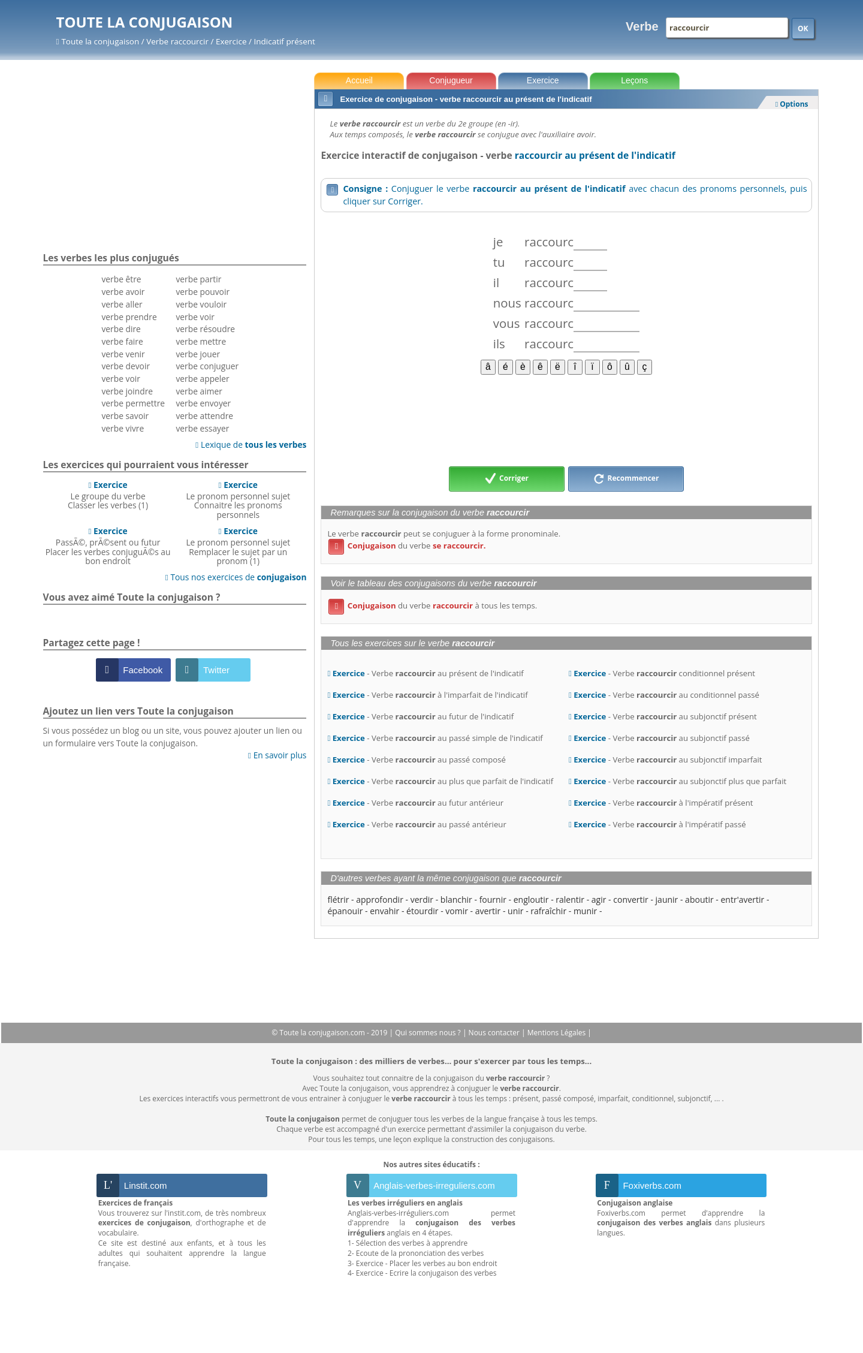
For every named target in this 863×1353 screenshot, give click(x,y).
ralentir (570, 899)
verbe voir (120, 378)
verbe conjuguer (207, 366)
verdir (422, 899)
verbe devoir (125, 366)
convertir (630, 899)
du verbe (406, 545)
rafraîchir (548, 911)
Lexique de (250, 444)
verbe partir (198, 279)
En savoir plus (277, 755)
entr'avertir (743, 899)
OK (803, 28)
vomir (456, 911)
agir (599, 899)
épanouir (345, 911)
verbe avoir (122, 291)
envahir (384, 911)
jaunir (667, 899)
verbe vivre (122, 428)
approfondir (379, 899)
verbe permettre (133, 403)
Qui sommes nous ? (429, 1032)
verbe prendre (128, 317)
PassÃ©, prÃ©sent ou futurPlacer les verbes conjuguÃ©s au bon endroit (108, 545)
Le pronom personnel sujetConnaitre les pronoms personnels (238, 499)
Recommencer (626, 479)
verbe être (121, 279)
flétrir (338, 899)
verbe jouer (198, 354)
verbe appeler (202, 378)
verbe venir (122, 354)
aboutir (699, 899)
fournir (492, 899)
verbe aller (121, 304)
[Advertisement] (566, 420)
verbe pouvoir (203, 291)
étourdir (422, 911)
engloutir (531, 899)
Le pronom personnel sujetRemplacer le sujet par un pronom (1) (238, 545)
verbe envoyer (203, 403)
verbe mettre (201, 341)
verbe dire (120, 329)
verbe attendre (204, 415)
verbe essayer (202, 428)
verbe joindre (127, 391)
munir (585, 911)
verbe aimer (199, 391)
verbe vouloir (201, 304)
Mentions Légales (557, 1032)
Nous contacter (495, 1032)
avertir (488, 911)
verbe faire (122, 341)
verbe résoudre (205, 329)
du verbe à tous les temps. (432, 605)
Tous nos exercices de (236, 577)
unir (515, 911)
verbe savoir (125, 415)
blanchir (456, 899)
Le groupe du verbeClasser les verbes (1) (108, 495)
